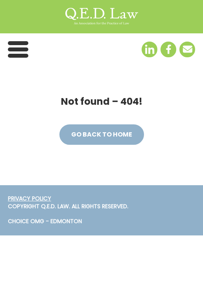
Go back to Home (101, 134)
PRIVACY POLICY (29, 198)
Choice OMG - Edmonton (45, 221)
